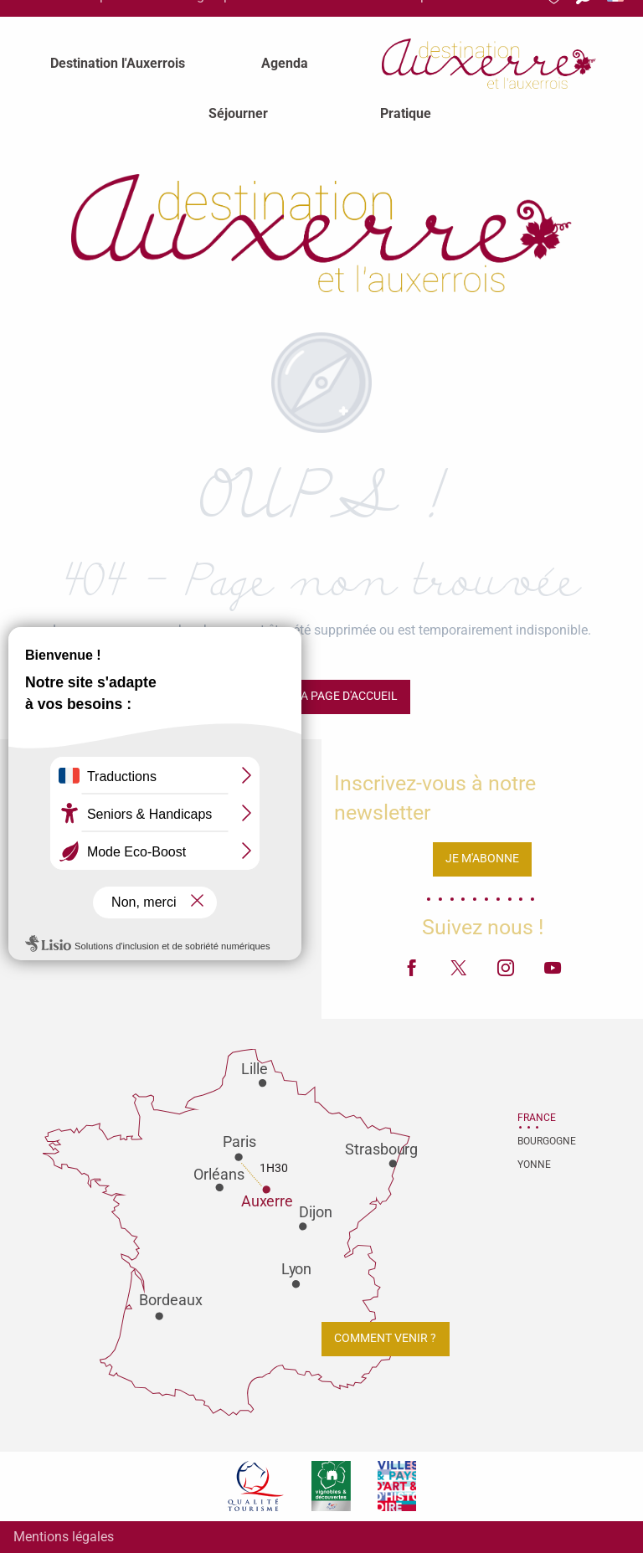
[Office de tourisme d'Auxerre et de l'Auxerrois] (321, 233)
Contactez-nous (161, 937)
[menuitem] (117, 64)
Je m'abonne (482, 858)
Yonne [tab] (534, 1164)
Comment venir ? (385, 1338)
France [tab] (536, 1118)
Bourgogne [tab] (538, 1141)
